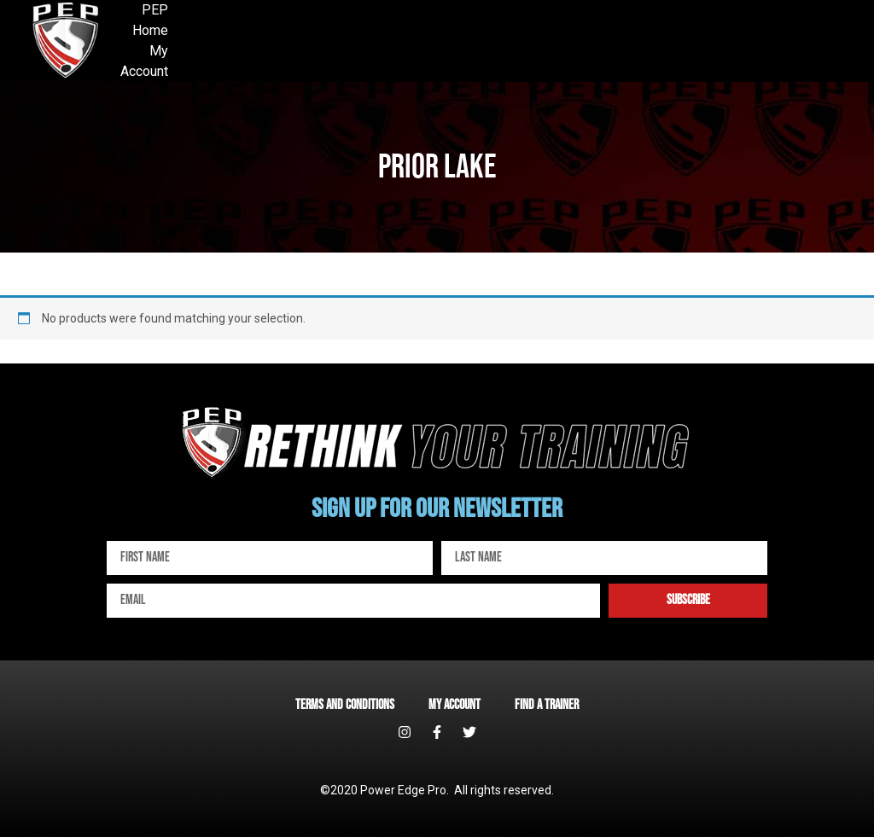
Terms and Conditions (344, 705)
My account (454, 705)
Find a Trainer (547, 705)
